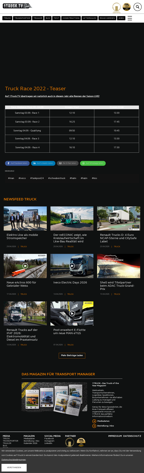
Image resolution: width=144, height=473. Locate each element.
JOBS (121, 18)
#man (11, 178)
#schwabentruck (56, 178)
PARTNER (70, 436)
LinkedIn (48, 443)
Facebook (49, 439)
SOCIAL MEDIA (52, 436)
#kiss (94, 178)
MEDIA (6, 436)
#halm (84, 178)
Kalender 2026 (30, 443)
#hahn (73, 178)
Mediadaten (103, 421)
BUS (48, 18)
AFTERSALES (89, 18)
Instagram (49, 441)
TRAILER (38, 18)
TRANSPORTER (22, 18)
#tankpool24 (37, 178)
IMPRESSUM (115, 436)
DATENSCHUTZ (132, 436)
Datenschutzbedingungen (13, 460)
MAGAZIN (29, 436)
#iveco (22, 178)
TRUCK (7, 18)
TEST (56, 18)
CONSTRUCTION (71, 18)
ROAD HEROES (107, 18)
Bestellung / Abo (105, 426)
